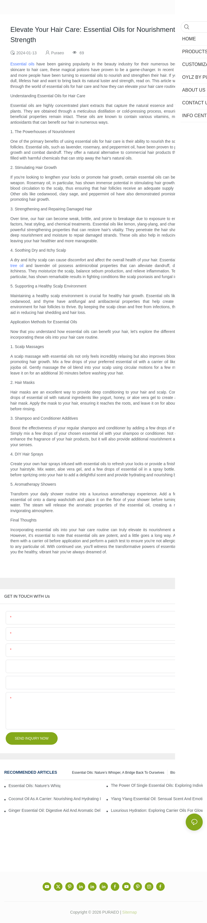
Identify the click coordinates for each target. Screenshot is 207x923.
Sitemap (129, 912)
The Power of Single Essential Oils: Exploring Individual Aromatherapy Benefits (157, 785)
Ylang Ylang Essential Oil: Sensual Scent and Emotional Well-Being (157, 798)
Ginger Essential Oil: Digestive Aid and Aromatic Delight (55, 810)
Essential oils (22, 64)
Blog (173, 773)
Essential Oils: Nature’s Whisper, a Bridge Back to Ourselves (118, 773)
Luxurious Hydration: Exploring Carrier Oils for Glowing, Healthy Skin (157, 810)
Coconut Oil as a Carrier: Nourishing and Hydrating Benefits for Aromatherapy (55, 798)
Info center (191, 773)
